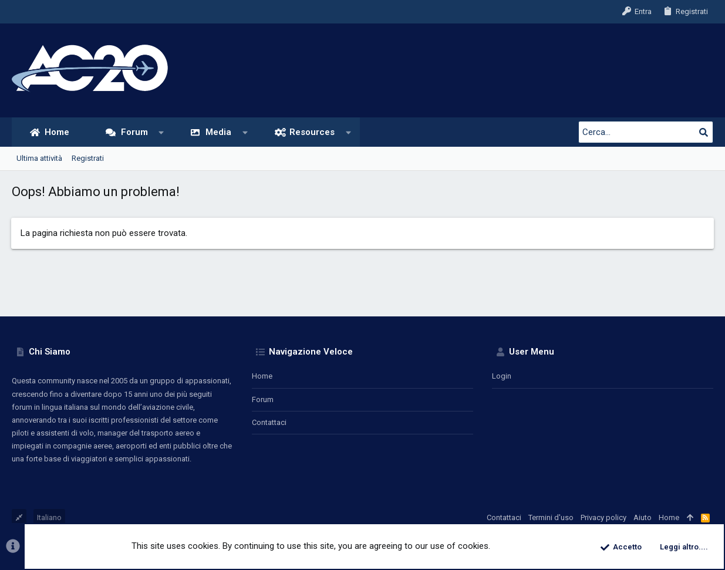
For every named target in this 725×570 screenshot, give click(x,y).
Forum (263, 399)
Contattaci (269, 422)
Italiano (49, 517)
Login (501, 376)
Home (262, 376)
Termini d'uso (551, 517)
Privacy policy (603, 517)
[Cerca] (640, 132)
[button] (161, 132)
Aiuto (642, 517)
